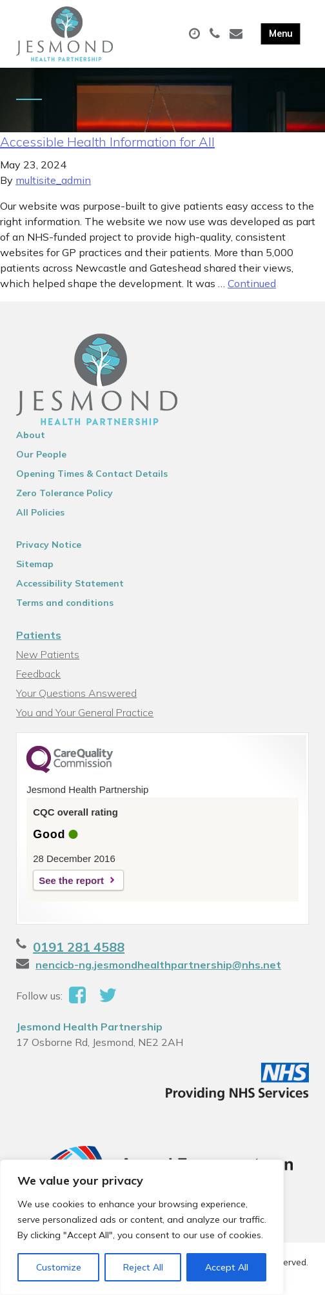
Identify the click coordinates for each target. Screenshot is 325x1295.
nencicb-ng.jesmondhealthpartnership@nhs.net (158, 964)
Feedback (38, 673)
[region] (142, 1227)
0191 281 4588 (78, 947)
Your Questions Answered (76, 693)
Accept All (226, 1267)
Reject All (143, 1267)
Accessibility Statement (70, 583)
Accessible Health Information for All (107, 142)
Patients (38, 634)
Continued (252, 283)
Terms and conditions (64, 602)
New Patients (47, 654)
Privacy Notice (48, 544)
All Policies (40, 512)
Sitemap (35, 564)
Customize (58, 1267)
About (30, 435)
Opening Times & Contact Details (92, 473)
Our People (41, 454)
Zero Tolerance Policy (64, 493)
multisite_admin (53, 180)
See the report (71, 880)
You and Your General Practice (84, 712)
